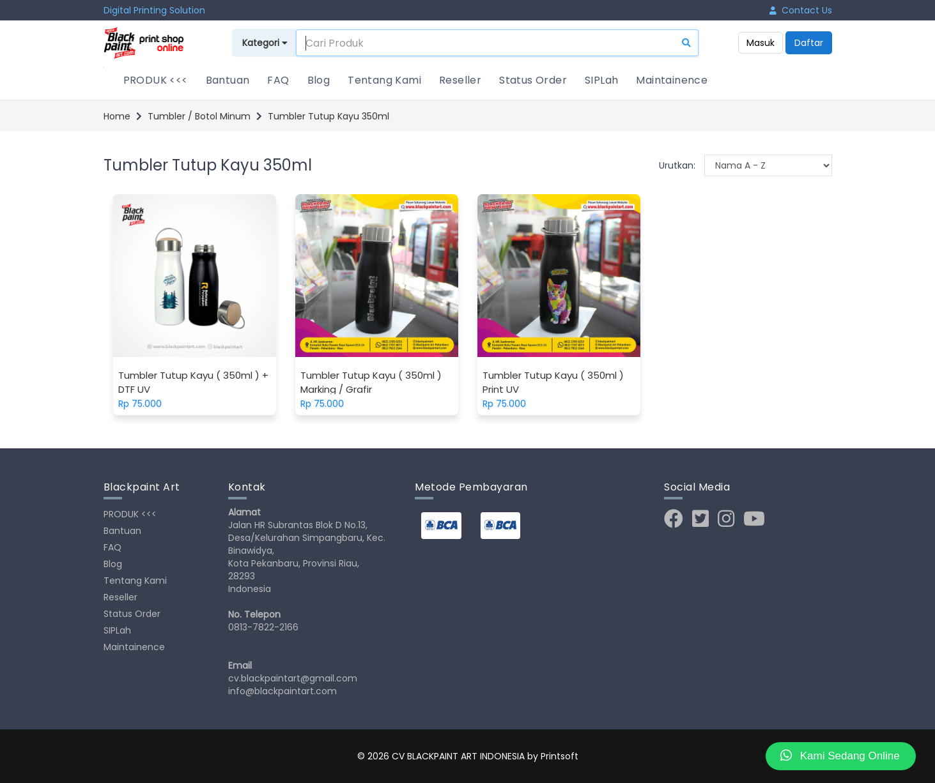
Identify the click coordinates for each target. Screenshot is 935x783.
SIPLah (601, 80)
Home (117, 116)
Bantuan (228, 80)
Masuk (760, 42)
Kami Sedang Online (840, 755)
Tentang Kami (384, 80)
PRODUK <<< (155, 80)
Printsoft (559, 756)
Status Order (533, 80)
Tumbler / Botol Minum (199, 116)
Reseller (460, 80)
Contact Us (800, 10)
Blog (318, 80)
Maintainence (671, 80)
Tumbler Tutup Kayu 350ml (328, 116)
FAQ (278, 80)
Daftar (808, 42)
